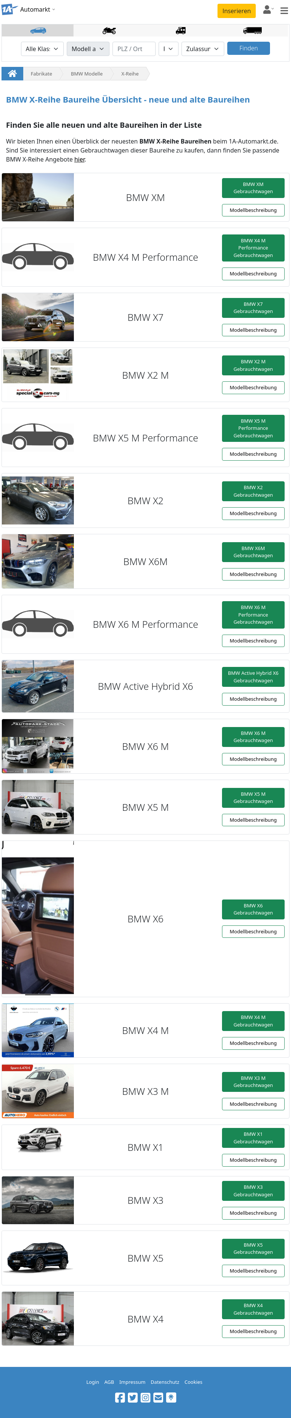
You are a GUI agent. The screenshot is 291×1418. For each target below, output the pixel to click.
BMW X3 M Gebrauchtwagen (253, 1082)
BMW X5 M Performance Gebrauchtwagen (253, 428)
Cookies (193, 1382)
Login (92, 1382)
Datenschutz (165, 1382)
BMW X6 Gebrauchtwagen (253, 909)
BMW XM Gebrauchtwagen (253, 188)
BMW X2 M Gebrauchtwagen (253, 365)
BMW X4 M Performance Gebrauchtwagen (253, 248)
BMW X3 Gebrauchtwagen (253, 1191)
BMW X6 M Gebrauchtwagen (253, 737)
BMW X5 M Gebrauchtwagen (253, 798)
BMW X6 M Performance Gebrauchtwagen (253, 614)
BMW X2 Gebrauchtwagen (253, 491)
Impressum (132, 1382)
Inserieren (236, 11)
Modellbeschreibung (253, 210)
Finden (249, 48)
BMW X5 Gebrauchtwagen (253, 1248)
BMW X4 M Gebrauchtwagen (253, 1021)
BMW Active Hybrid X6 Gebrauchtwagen (253, 677)
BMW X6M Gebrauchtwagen (253, 552)
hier (79, 159)
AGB (109, 1382)
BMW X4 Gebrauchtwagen (253, 1309)
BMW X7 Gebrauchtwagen (253, 308)
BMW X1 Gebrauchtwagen (253, 1138)
